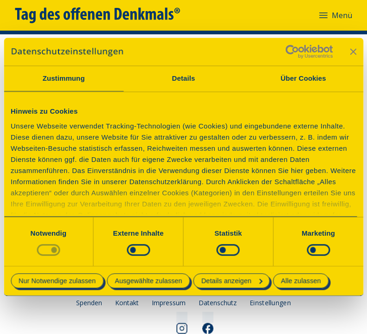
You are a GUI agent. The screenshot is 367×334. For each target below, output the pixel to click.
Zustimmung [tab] (64, 78)
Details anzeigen (232, 281)
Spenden (89, 302)
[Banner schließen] (353, 51)
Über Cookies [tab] (303, 78)
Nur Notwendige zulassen (57, 281)
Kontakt (127, 302)
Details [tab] (183, 78)
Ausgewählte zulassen (148, 281)
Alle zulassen (301, 281)
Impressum (169, 302)
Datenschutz (218, 302)
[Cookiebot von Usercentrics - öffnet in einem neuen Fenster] (292, 51)
